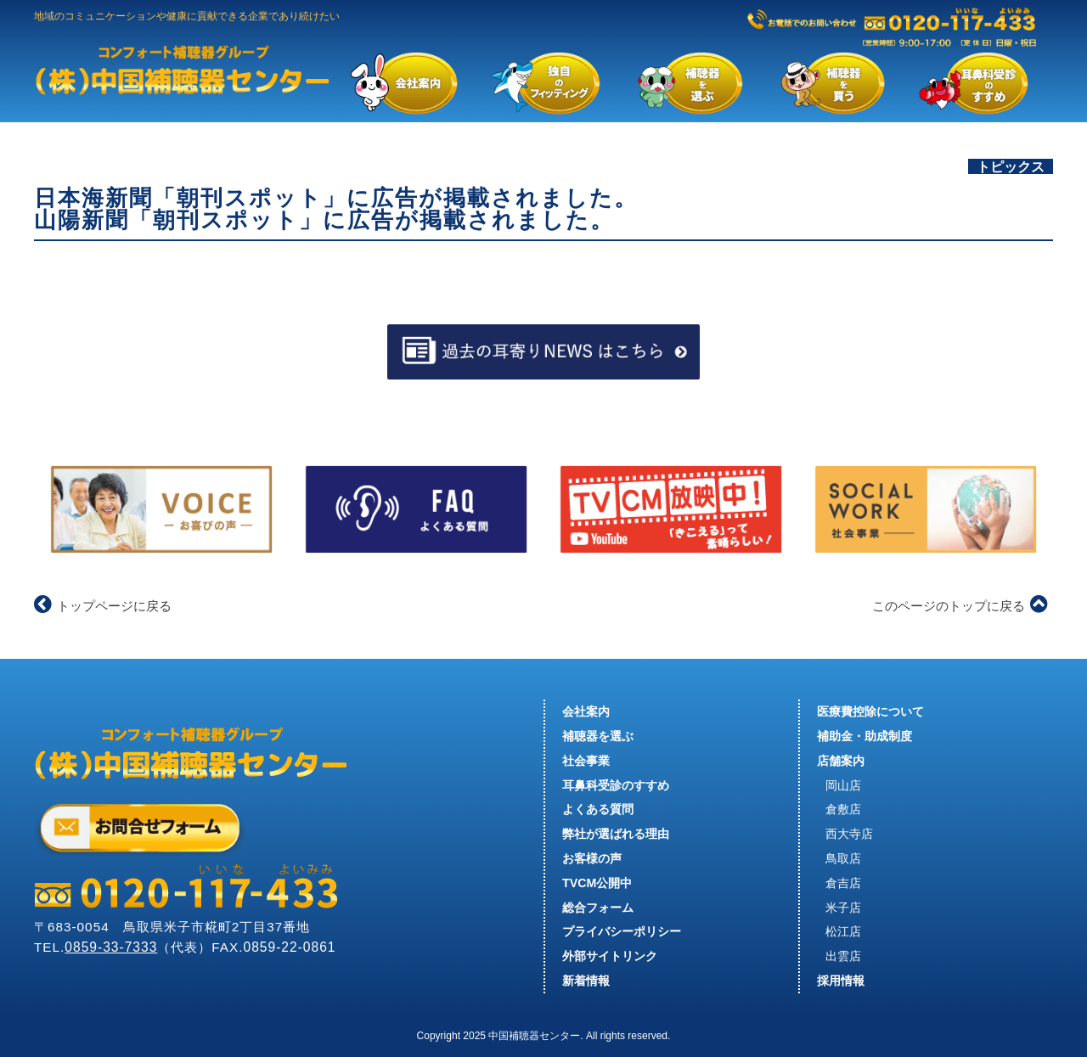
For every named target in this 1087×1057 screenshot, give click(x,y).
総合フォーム (598, 907)
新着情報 (586, 980)
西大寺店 (849, 834)
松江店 (843, 931)
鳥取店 (843, 858)
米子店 (843, 907)
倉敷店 (843, 809)
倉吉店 (843, 883)
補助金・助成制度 (864, 736)
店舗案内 (841, 760)
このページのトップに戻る (960, 606)
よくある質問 (598, 809)
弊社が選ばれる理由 (615, 834)
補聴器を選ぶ (598, 736)
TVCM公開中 (597, 883)
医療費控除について (870, 711)
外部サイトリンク (609, 956)
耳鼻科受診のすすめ (615, 785)
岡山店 (843, 785)
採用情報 (841, 980)
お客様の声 (592, 858)
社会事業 (586, 760)
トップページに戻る (103, 606)
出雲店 (843, 956)
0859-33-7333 (111, 947)
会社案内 (586, 711)
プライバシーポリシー (621, 931)
